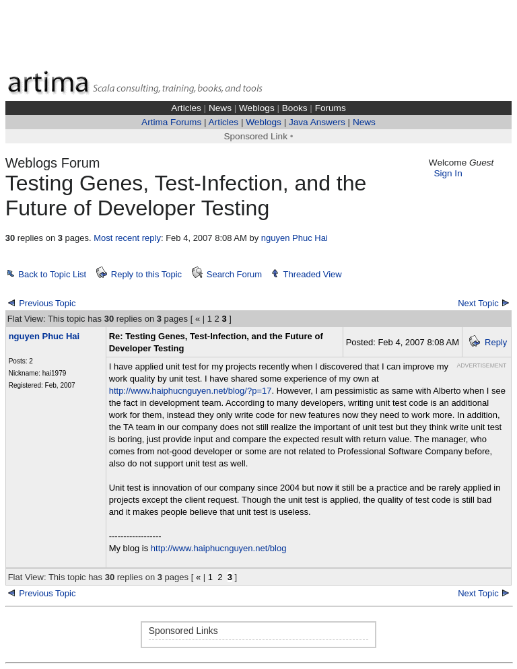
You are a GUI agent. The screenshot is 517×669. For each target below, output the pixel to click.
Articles (186, 108)
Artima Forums (171, 122)
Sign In (448, 173)
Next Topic (478, 303)
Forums (330, 108)
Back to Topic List (52, 274)
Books (295, 108)
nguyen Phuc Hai (294, 238)
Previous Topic (47, 303)
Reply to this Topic (146, 274)
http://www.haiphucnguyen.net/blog (219, 548)
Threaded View (312, 274)
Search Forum (234, 274)
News (220, 108)
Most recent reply (127, 238)
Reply (496, 342)
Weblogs (257, 108)
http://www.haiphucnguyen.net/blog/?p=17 (190, 391)
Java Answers (317, 122)
